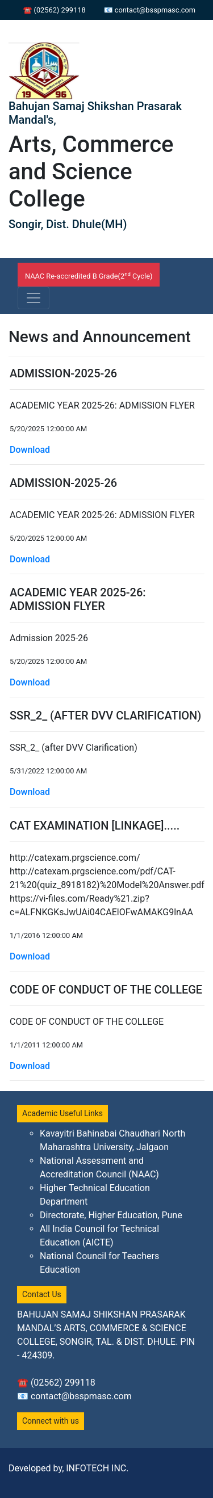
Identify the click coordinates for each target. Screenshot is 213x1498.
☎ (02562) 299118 (54, 10)
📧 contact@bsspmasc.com (149, 10)
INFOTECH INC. (97, 1468)
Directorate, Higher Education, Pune (111, 1215)
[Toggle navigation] (33, 298)
